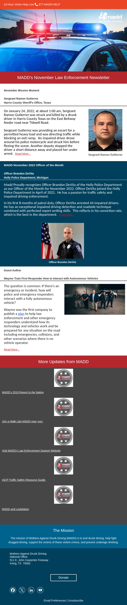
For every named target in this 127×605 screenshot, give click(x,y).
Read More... (23, 153)
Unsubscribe (75, 600)
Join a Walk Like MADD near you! (22, 421)
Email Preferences (55, 600)
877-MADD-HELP (47, 4)
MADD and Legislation (15, 509)
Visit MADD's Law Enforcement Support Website (31, 450)
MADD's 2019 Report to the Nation (23, 392)
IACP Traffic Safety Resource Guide (24, 479)
